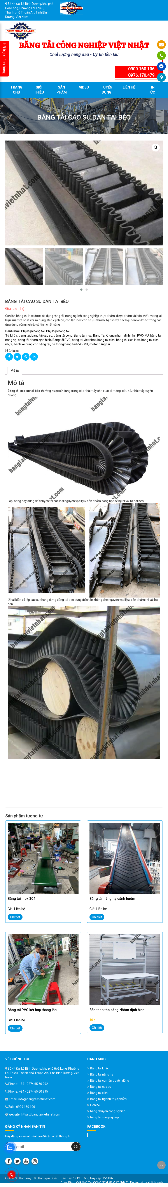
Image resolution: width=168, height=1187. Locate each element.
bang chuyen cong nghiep (107, 1111)
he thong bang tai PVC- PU (70, 344)
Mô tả (14, 370)
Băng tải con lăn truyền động (109, 1080)
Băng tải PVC (61, 340)
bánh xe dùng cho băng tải (32, 344)
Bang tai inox (83, 335)
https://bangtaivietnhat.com (40, 1114)
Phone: (11, 1084)
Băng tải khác (99, 1068)
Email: (11, 1099)
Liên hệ (129, 87)
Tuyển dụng (106, 89)
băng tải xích (106, 340)
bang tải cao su (42, 335)
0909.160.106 (141, 68)
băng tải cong (63, 335)
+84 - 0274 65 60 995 (33, 1091)
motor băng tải (99, 344)
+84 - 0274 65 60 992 (33, 1084)
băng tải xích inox (128, 340)
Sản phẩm (61, 89)
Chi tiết (15, 917)
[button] (81, 289)
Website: (12, 1114)
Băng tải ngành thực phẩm (108, 1099)
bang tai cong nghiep (104, 1117)
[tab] (14, 371)
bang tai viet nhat (84, 340)
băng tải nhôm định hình (34, 340)
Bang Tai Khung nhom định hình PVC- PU (121, 335)
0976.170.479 (141, 75)
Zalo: (10, 1107)
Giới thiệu (39, 89)
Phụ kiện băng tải (33, 331)
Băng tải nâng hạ (101, 1074)
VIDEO (84, 87)
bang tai (24, 335)
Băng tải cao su (100, 1086)
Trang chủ (16, 89)
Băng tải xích (99, 1093)
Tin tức (151, 89)
